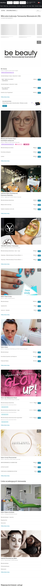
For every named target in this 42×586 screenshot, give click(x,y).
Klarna (26, 144)
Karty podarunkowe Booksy (8, 72)
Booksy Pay (18, 144)
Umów (39, 79)
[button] (10, 2)
